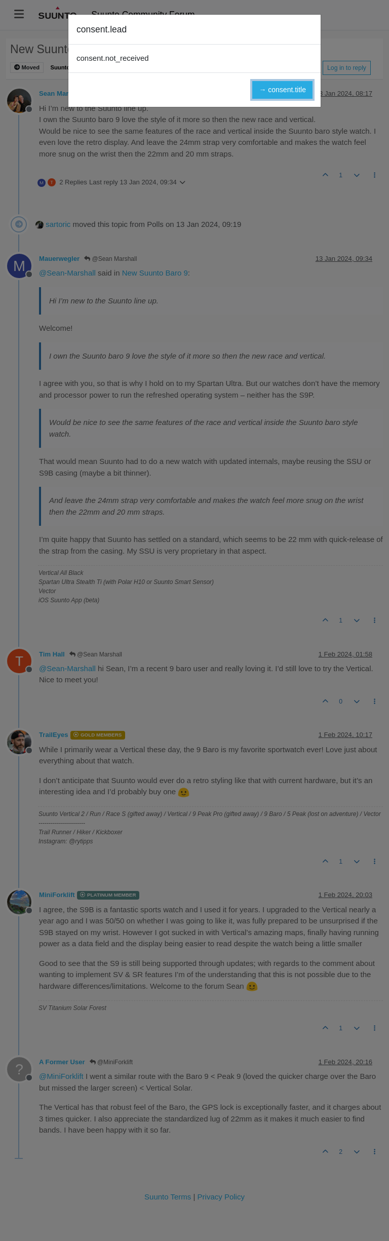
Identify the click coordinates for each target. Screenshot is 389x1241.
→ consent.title (282, 90)
